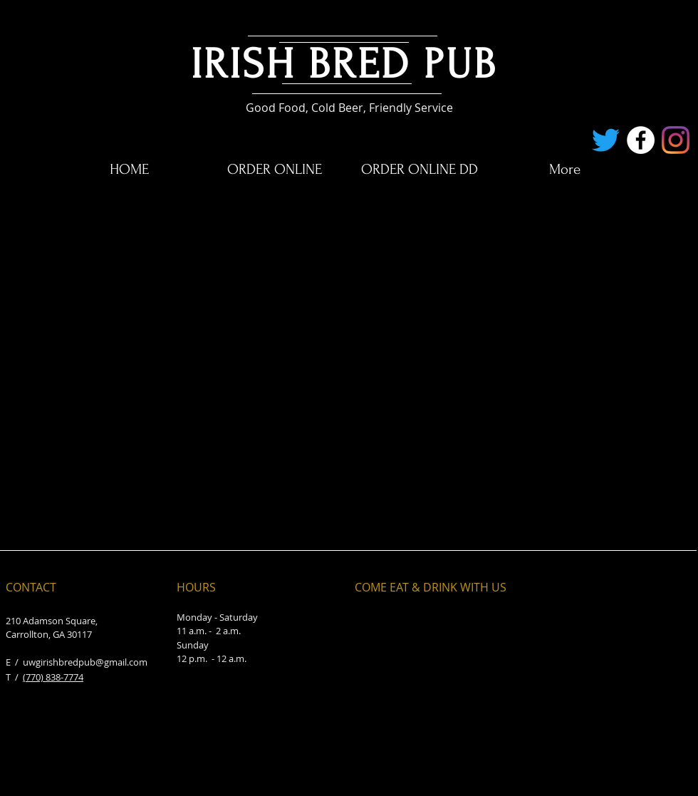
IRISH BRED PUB (344, 64)
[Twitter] (606, 140)
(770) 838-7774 (53, 677)
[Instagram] (675, 140)
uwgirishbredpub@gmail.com (85, 662)
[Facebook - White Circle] (641, 140)
